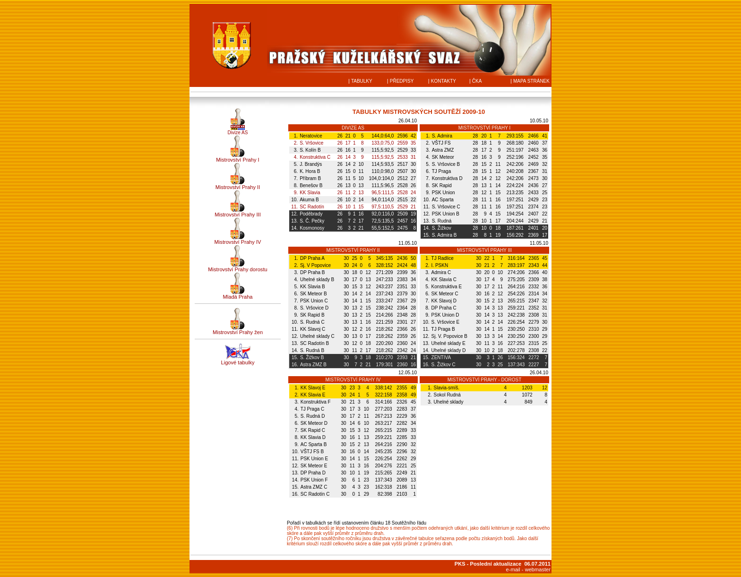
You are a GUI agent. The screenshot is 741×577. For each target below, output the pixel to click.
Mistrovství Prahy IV (238, 242)
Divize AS (238, 132)
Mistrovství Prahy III (238, 214)
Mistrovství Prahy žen (238, 332)
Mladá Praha (238, 297)
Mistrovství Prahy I (237, 160)
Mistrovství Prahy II (237, 187)
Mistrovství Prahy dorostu (237, 269)
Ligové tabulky (237, 362)
